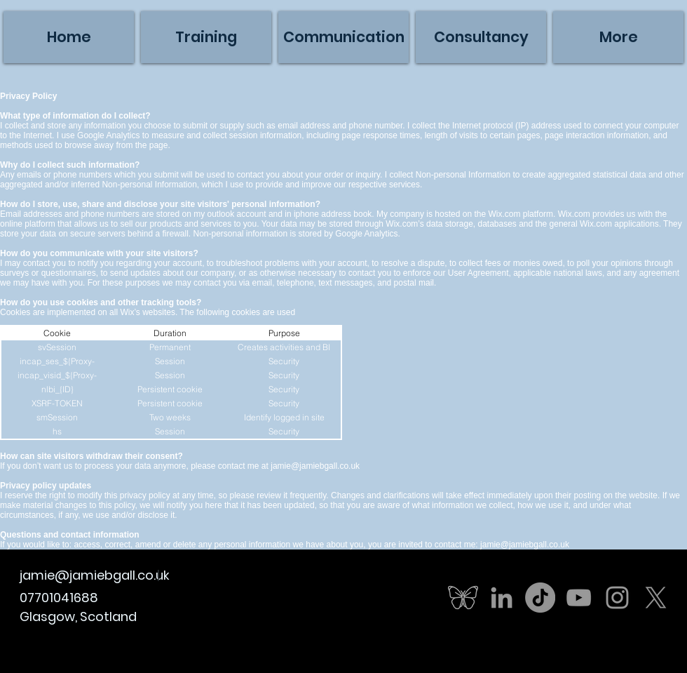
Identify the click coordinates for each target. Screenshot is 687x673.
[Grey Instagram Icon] (617, 597)
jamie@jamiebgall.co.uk (315, 466)
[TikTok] (540, 597)
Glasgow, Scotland (78, 616)
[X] (656, 597)
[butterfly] (463, 597)
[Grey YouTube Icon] (579, 597)
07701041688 (59, 597)
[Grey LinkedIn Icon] (502, 597)
